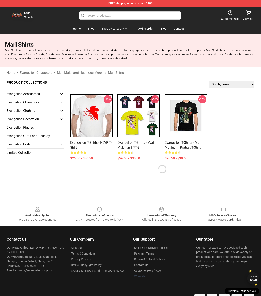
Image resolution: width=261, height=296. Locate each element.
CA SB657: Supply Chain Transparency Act (97, 270)
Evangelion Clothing (21, 111)
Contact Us (141, 265)
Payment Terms (144, 253)
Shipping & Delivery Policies (151, 247)
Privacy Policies (81, 259)
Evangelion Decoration (23, 119)
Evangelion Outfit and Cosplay (28, 136)
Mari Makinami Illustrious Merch (80, 73)
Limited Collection (19, 153)
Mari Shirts (116, 73)
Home (11, 73)
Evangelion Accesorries (23, 94)
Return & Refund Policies (149, 259)
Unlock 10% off (253, 278)
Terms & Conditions (83, 253)
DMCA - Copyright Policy (86, 265)
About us (76, 247)
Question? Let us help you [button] (242, 291)
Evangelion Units (19, 144)
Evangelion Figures (20, 127)
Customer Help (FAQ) (147, 270)
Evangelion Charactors (36, 73)
